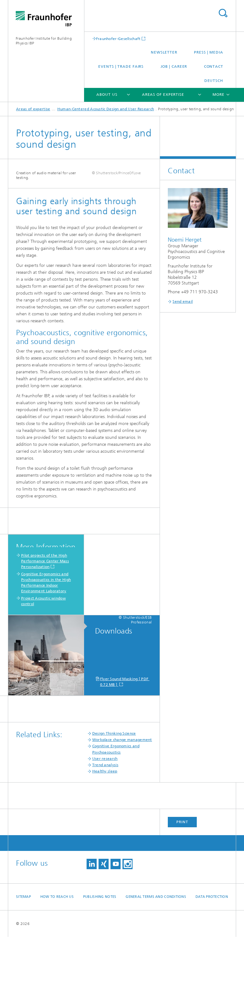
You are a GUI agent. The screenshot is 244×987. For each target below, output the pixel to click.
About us (106, 94)
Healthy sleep (104, 821)
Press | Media (208, 52)
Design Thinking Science (114, 783)
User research (105, 808)
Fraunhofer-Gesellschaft (118, 39)
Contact (213, 66)
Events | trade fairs (121, 66)
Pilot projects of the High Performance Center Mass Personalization (45, 611)
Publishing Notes (99, 947)
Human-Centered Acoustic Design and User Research (105, 109)
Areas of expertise (163, 94)
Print (182, 872)
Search (223, 13)
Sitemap (23, 947)
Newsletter (164, 52)
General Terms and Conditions (156, 947)
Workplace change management (122, 790)
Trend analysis (105, 815)
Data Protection (212, 947)
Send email (183, 301)
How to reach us (57, 947)
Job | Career (174, 66)
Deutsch (213, 80)
